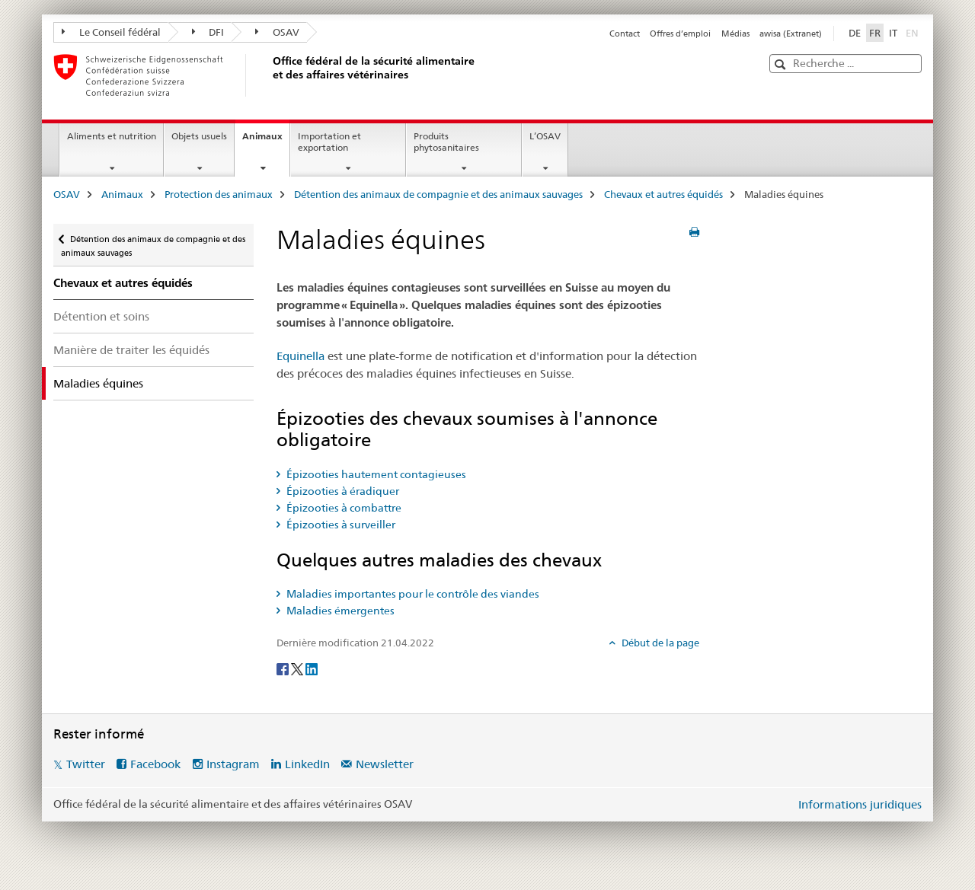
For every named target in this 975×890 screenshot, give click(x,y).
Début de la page (659, 642)
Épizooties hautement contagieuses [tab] (375, 474)
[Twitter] (298, 668)
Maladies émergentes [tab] (339, 610)
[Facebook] (284, 668)
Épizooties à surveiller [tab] (339, 524)
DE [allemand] (855, 33)
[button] (782, 64)
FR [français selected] (875, 33)
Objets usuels (199, 136)
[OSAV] (270, 75)
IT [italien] (893, 33)
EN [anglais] (914, 32)
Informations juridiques (860, 804)
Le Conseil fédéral (111, 32)
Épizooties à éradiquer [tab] (341, 491)
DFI (208, 32)
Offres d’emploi (680, 33)
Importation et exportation (329, 141)
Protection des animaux (219, 194)
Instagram (233, 764)
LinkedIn (307, 764)
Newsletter (385, 764)
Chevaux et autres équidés (663, 194)
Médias (735, 33)
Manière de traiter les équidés (131, 350)
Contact (624, 33)
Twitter (85, 764)
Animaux (265, 140)
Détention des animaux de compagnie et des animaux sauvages (438, 194)
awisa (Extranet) (790, 33)
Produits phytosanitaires (446, 141)
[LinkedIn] (311, 668)
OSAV (277, 32)
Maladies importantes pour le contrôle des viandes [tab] (411, 594)
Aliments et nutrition (111, 136)
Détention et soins (101, 316)
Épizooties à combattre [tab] (342, 508)
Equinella (300, 356)
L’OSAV (545, 136)
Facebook (155, 764)
